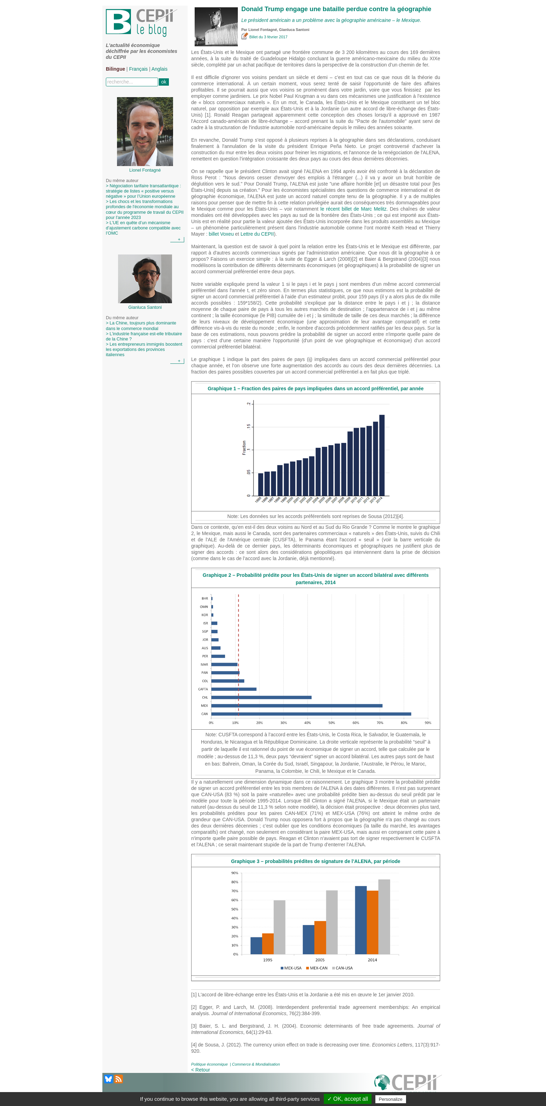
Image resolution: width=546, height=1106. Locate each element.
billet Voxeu (221, 234)
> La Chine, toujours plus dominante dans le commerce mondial (141, 326)
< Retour (200, 1070)
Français (138, 69)
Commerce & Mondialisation (256, 1064)
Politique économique (209, 1064)
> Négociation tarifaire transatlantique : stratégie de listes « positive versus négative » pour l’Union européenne (143, 191)
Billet (250, 37)
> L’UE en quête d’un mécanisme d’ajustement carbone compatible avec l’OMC (143, 228)
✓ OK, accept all (347, 1099)
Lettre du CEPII (257, 234)
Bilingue (115, 69)
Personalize (391, 1099)
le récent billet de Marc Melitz (353, 209)
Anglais (159, 69)
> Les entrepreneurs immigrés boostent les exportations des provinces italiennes (144, 349)
